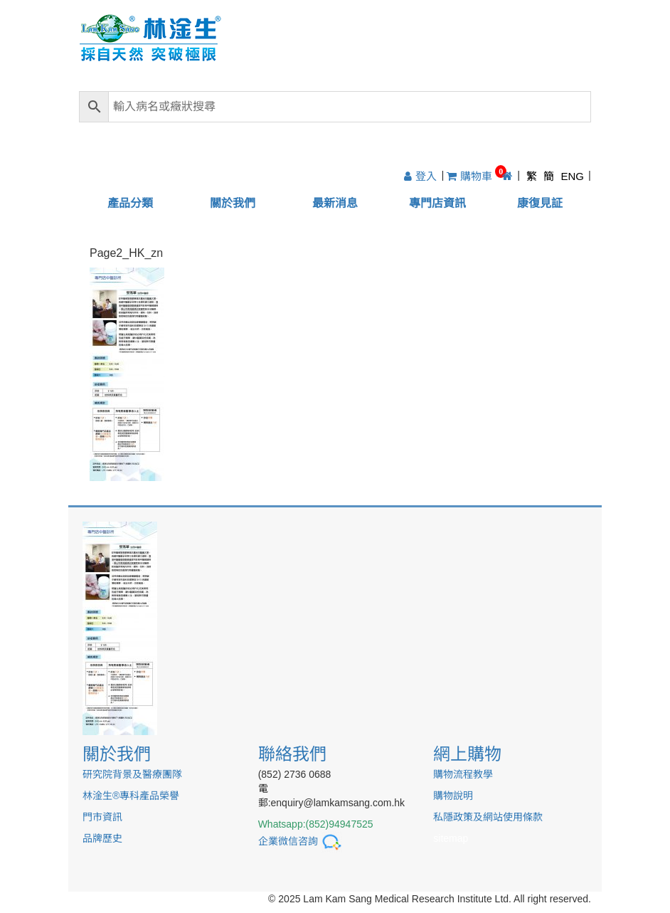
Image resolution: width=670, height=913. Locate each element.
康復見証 (540, 203)
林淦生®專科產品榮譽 (131, 795)
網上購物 (467, 754)
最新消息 (335, 203)
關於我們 (232, 203)
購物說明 (453, 795)
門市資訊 (102, 817)
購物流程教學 (463, 774)
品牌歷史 (102, 838)
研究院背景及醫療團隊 (132, 774)
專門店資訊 (437, 203)
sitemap (450, 838)
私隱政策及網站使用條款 (488, 817)
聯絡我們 (292, 754)
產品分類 (130, 203)
